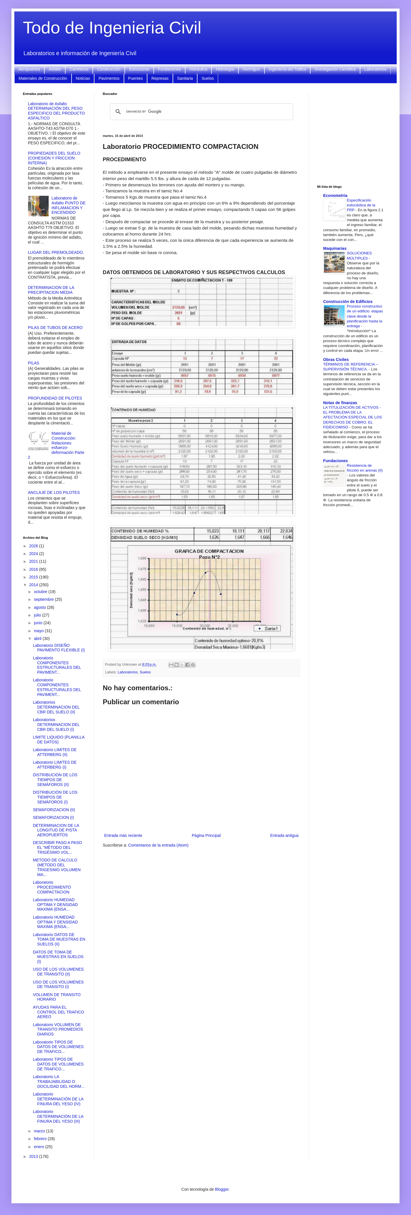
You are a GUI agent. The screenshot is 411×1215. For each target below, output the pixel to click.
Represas (160, 78)
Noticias (83, 78)
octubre (41, 591)
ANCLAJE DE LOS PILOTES (54, 492)
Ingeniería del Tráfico (287, 69)
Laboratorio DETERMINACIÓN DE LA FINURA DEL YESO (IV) (58, 1099)
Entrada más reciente (123, 835)
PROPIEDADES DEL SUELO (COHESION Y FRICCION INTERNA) (54, 158)
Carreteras (79, 69)
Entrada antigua (284, 835)
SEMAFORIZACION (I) (53, 817)
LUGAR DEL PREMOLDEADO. (56, 252)
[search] (200, 111)
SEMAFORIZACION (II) (54, 809)
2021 (34, 561)
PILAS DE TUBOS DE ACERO (55, 327)
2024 (34, 553)
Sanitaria (185, 78)
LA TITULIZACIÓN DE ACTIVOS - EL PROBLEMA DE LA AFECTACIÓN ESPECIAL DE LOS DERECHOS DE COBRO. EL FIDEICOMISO (352, 417)
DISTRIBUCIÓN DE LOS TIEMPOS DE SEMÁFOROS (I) (55, 797)
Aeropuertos (29, 69)
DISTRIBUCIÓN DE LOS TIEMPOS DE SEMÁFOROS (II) (55, 780)
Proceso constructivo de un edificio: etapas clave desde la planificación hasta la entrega (365, 316)
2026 (34, 546)
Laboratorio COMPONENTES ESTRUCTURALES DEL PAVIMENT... (57, 665)
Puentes (135, 78)
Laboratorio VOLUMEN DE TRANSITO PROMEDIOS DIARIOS (58, 1029)
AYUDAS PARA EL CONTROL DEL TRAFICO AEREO (58, 1012)
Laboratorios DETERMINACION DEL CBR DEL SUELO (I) (56, 724)
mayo (39, 631)
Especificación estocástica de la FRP (361, 205)
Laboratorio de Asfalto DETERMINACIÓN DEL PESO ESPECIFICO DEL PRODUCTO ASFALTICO (56, 110)
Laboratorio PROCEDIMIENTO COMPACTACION (52, 887)
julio (38, 615)
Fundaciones (169, 69)
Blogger (221, 1189)
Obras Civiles (336, 359)
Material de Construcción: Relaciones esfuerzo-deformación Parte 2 (56, 445)
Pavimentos (108, 78)
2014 (34, 584)
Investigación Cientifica (335, 69)
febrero (41, 1138)
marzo (40, 1131)
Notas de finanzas (340, 402)
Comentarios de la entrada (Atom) (158, 845)
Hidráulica (198, 69)
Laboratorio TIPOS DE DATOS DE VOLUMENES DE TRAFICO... (58, 1047)
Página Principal (206, 835)
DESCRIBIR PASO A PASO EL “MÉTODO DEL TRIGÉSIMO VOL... (57, 847)
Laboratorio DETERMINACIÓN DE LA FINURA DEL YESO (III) (58, 1116)
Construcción (108, 69)
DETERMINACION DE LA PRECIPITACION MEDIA (51, 290)
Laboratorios (375, 69)
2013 (34, 1156)
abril (38, 638)
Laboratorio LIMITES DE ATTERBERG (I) (55, 764)
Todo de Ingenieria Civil (112, 27)
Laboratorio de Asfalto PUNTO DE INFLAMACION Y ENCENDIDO (69, 205)
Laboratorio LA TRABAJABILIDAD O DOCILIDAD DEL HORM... (58, 1081)
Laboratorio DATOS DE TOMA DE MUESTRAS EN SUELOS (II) (59, 939)
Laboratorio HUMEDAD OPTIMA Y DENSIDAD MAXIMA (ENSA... (55, 904)
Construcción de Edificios (348, 301)
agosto (40, 607)
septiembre (44, 599)
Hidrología (225, 69)
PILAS (33, 363)
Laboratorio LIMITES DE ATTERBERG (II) (55, 752)
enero (39, 1146)
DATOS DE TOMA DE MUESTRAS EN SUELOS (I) (58, 957)
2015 (34, 577)
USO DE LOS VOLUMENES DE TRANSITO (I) (58, 984)
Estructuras (139, 69)
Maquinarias (335, 248)
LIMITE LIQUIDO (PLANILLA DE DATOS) (58, 739)
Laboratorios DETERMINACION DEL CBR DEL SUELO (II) (56, 707)
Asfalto (55, 69)
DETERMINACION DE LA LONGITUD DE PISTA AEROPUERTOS (56, 830)
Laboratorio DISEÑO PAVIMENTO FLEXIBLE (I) (59, 648)
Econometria (335, 195)
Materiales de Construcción (43, 78)
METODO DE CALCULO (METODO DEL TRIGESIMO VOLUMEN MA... (57, 867)
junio (38, 623)
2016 (34, 569)
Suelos (207, 78)
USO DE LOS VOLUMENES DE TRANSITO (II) (58, 971)
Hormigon (251, 69)
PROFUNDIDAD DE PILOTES (55, 398)
